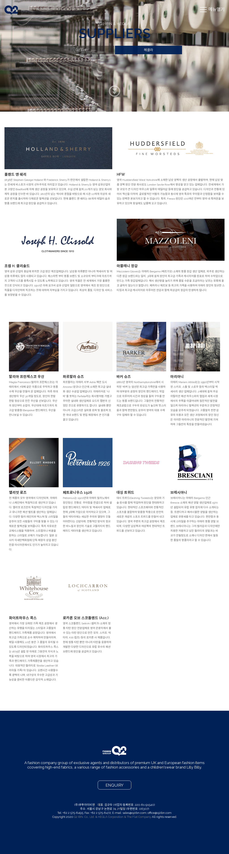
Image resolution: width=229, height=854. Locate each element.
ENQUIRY (114, 785)
